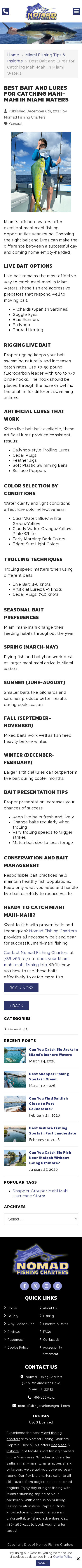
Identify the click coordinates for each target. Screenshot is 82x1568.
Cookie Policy (63, 1556)
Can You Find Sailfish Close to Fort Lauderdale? (48, 1103)
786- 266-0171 (18, 1525)
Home (13, 55)
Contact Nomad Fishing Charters (36, 952)
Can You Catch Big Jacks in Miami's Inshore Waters (53, 1052)
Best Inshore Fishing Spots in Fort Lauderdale (52, 1130)
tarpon (16, 1470)
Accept (43, 1562)
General (16, 124)
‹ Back (16, 1005)
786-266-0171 (17, 958)
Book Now (21, 988)
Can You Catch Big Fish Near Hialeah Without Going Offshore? (50, 1157)
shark (67, 1463)
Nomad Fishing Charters (24, 117)
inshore (13, 1451)
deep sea (58, 1445)
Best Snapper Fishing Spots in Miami (49, 1076)
